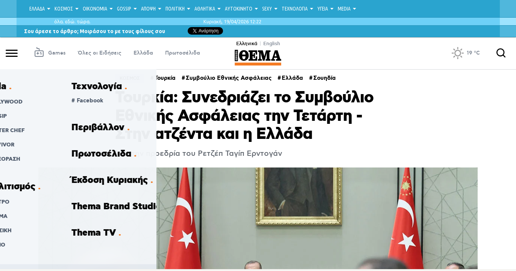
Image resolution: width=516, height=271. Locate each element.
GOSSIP (124, 9)
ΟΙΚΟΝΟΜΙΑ (95, 9)
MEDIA (344, 9)
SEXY (267, 9)
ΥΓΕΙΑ (322, 9)
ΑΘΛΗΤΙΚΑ (204, 9)
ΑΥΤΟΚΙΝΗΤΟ (238, 9)
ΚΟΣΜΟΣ (64, 9)
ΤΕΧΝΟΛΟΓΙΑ (295, 9)
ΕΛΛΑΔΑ (37, 9)
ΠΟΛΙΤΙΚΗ (175, 9)
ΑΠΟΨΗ (148, 9)
